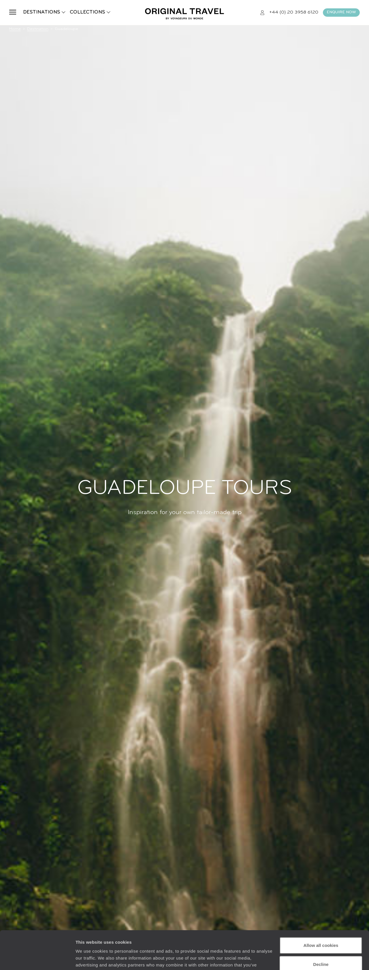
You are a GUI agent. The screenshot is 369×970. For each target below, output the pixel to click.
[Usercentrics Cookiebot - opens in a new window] (37, 958)
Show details (89, 958)
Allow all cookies (321, 909)
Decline (320, 928)
